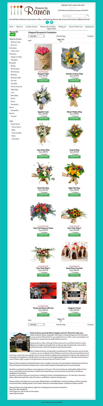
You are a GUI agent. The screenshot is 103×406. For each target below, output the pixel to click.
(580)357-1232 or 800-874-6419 (72, 5)
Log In (12, 35)
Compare (90, 36)
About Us (19, 27)
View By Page (60, 36)
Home (11, 27)
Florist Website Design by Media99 (51, 402)
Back (29, 41)
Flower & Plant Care (76, 27)
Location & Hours (31, 27)
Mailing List (62, 27)
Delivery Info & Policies (48, 27)
